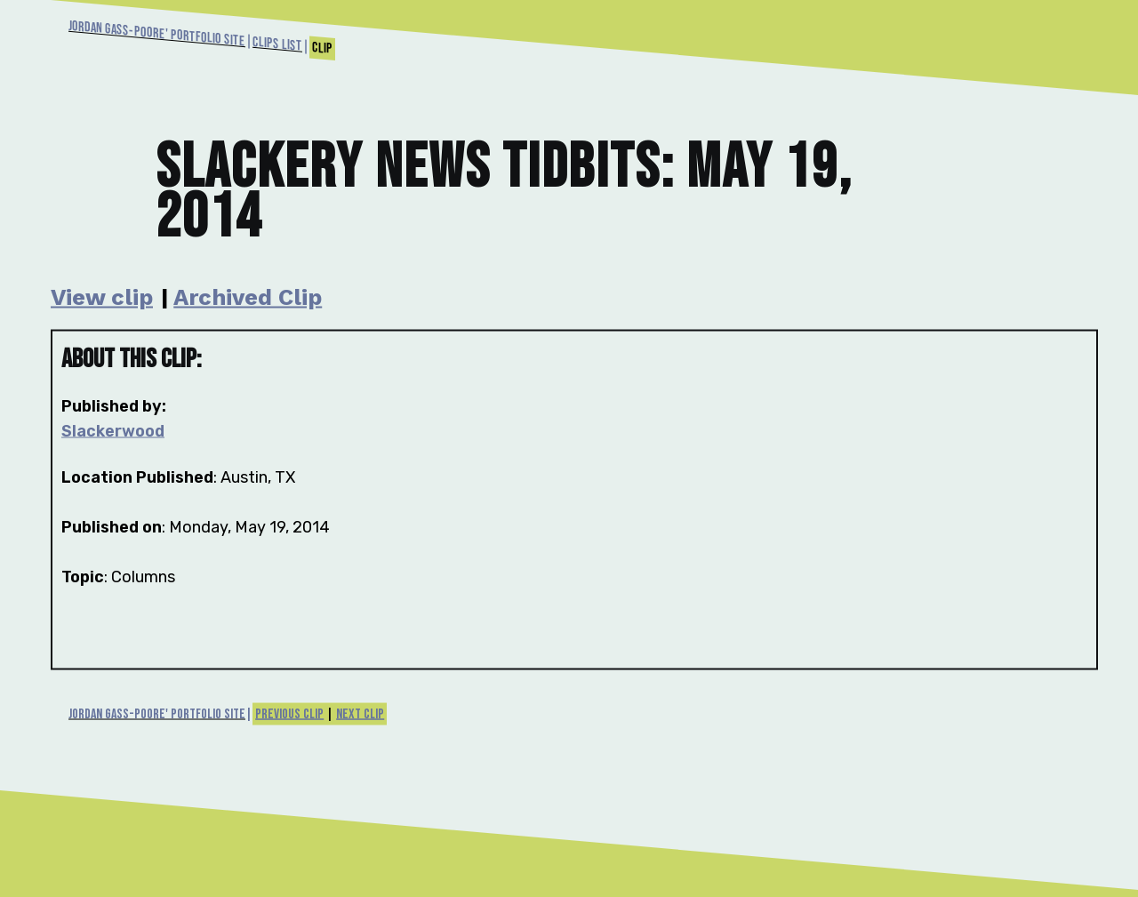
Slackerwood (112, 431)
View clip (102, 297)
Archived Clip (247, 297)
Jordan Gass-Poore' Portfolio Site (156, 34)
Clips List (277, 44)
